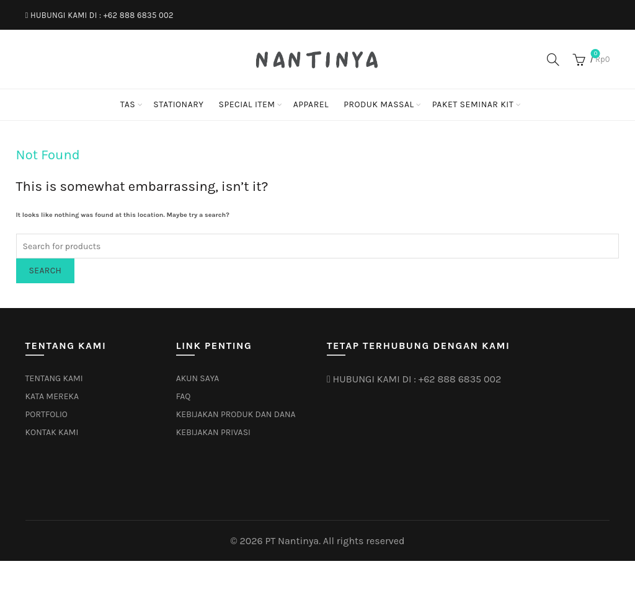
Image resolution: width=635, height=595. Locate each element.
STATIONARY (178, 104)
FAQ (183, 396)
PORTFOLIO (46, 414)
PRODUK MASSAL (379, 104)
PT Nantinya (292, 541)
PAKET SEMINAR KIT (473, 104)
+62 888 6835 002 (139, 15)
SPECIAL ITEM (246, 104)
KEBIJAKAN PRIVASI (213, 432)
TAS (127, 104)
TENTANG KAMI (54, 378)
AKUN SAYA (198, 378)
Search (45, 270)
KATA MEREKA (52, 396)
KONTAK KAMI (52, 432)
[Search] (553, 59)
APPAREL (311, 104)
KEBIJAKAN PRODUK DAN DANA (236, 414)
